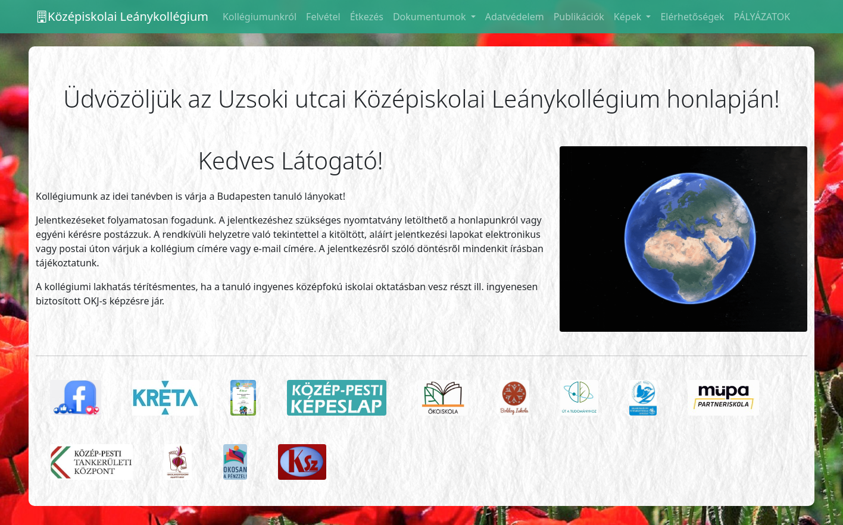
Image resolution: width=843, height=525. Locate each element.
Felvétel (323, 16)
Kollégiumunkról (259, 16)
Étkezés (366, 16)
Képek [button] (629, 16)
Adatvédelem (514, 16)
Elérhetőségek (692, 16)
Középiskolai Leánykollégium (122, 16)
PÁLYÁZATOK (762, 16)
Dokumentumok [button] (431, 16)
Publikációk (579, 16)
